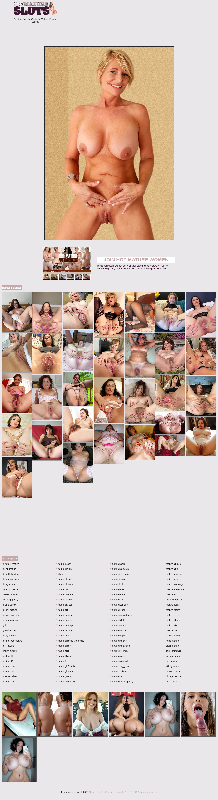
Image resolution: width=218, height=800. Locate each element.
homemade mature (12, 640)
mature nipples (118, 635)
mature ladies (117, 584)
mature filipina (64, 656)
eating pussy (9, 605)
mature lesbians (119, 605)
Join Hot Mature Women (136, 259)
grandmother (9, 630)
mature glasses (64, 671)
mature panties (118, 640)
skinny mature (172, 666)
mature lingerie (118, 610)
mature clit (62, 610)
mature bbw (8, 681)
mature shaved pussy (121, 681)
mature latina (117, 594)
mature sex (116, 676)
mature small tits (173, 574)
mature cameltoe (65, 599)
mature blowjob (64, 584)
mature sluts (171, 569)
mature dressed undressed (70, 640)
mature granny (64, 676)
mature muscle (118, 630)
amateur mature (10, 564)
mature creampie (65, 625)
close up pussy (10, 599)
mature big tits (64, 569)
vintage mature (173, 676)
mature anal (8, 666)
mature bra (62, 589)
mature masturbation (121, 615)
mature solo (171, 579)
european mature (11, 615)
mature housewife (120, 569)
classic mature (10, 594)
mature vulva (172, 615)
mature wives (172, 625)
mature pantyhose (120, 645)
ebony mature (9, 610)
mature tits (171, 594)
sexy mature (171, 661)
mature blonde (64, 579)
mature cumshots (65, 630)
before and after (10, 579)
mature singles (173, 564)
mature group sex (65, 681)
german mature (10, 620)
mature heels (117, 564)
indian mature (9, 651)
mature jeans (117, 579)
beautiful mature (10, 574)
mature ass (8, 671)
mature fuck (62, 661)
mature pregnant (119, 651)
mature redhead (119, 661)
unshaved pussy (173, 599)
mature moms (118, 625)
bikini (59, 574)
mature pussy (117, 656)
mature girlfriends (65, 666)
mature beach (63, 564)
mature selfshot (118, 671)
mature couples (64, 620)
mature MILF (117, 620)
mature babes (9, 676)
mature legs (117, 599)
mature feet (62, 651)
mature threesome (174, 589)
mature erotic (63, 645)
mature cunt (62, 635)
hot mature (8, 645)
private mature (172, 656)
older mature (172, 645)
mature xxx (171, 630)
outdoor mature (173, 651)
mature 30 (7, 656)
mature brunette (64, 594)
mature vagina (172, 610)
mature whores (173, 620)
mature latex (117, 589)
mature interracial (119, 574)
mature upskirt (172, 605)
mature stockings (174, 584)
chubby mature (10, 589)
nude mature (172, 640)
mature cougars (64, 615)
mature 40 (7, 661)
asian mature (9, 569)
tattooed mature (173, 671)
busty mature (9, 584)
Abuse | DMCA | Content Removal (106, 792)
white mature (172, 681)
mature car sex (64, 605)
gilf (4, 625)
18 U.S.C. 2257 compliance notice (140, 792)
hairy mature (9, 635)
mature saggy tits (119, 666)
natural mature (173, 635)
